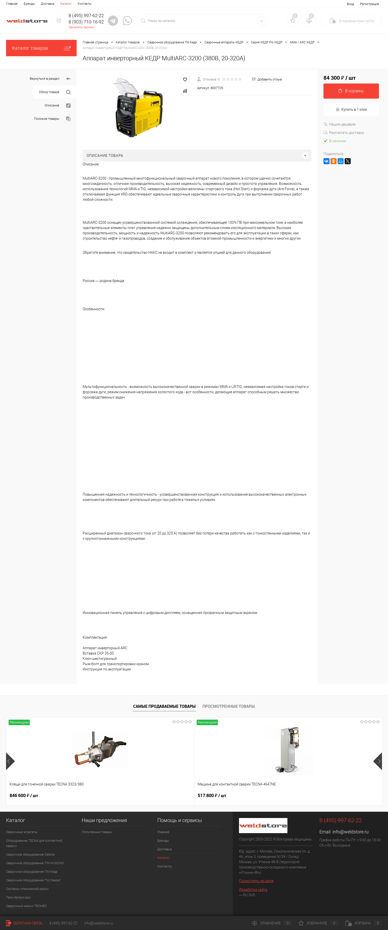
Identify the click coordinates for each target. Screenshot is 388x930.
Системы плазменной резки (27, 889)
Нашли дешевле (339, 124)
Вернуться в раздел (50, 78)
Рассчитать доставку (343, 133)
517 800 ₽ (99, 795)
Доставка (47, 4)
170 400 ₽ (324, 795)
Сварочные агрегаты (21, 832)
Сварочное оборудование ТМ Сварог (33, 880)
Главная (12, 4)
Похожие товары (52, 119)
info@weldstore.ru (351, 831)
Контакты (85, 4)
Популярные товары (97, 832)
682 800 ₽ (174, 795)
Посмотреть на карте (256, 881)
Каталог (66, 4)
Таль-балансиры (18, 897)
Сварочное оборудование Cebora (30, 854)
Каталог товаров (41, 48)
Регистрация (369, 4)
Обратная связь (24, 923)
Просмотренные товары (228, 706)
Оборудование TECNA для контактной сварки (34, 843)
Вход (350, 4)
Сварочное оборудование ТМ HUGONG (35, 863)
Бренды (29, 4)
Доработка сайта (253, 890)
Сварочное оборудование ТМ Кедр (31, 871)
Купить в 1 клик (351, 109)
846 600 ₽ (24, 795)
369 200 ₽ (249, 795)
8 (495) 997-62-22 (63, 923)
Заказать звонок (81, 27)
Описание (58, 105)
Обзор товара (55, 92)
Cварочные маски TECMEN (26, 906)
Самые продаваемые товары (164, 706)
